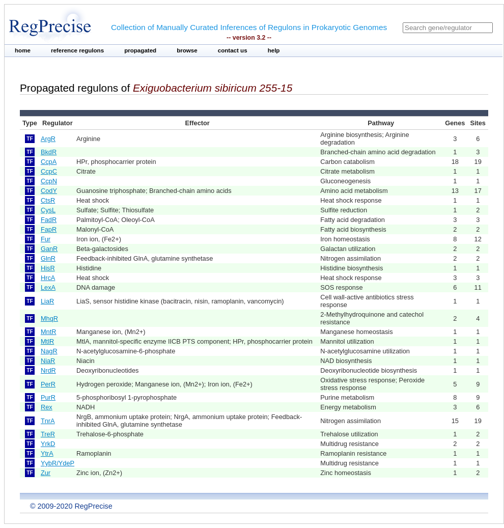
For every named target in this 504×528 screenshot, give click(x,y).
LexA (48, 287)
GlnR (48, 258)
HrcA (48, 278)
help (274, 50)
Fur (45, 239)
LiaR (47, 301)
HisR (48, 268)
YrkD (48, 444)
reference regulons (77, 50)
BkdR (49, 152)
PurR (48, 397)
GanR (49, 249)
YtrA (47, 453)
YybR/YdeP (57, 463)
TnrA (48, 421)
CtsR (48, 200)
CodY (49, 190)
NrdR (48, 370)
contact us (232, 50)
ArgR (48, 139)
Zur (45, 473)
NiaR (48, 361)
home (23, 50)
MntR (49, 332)
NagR (49, 351)
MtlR (47, 341)
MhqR (49, 318)
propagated (140, 50)
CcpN (49, 181)
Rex (46, 407)
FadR (49, 220)
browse (187, 50)
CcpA (49, 161)
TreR (48, 434)
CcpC (49, 171)
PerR (48, 384)
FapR (49, 229)
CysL (48, 210)
